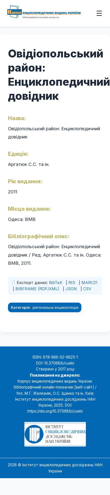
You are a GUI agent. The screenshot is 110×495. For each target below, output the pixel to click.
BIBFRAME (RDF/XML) (37, 288)
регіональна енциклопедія (55, 307)
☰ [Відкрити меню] (99, 13)
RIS (71, 282)
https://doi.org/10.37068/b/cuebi (55, 411)
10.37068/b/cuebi (59, 363)
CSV (87, 288)
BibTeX (55, 282)
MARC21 (89, 282)
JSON (71, 288)
